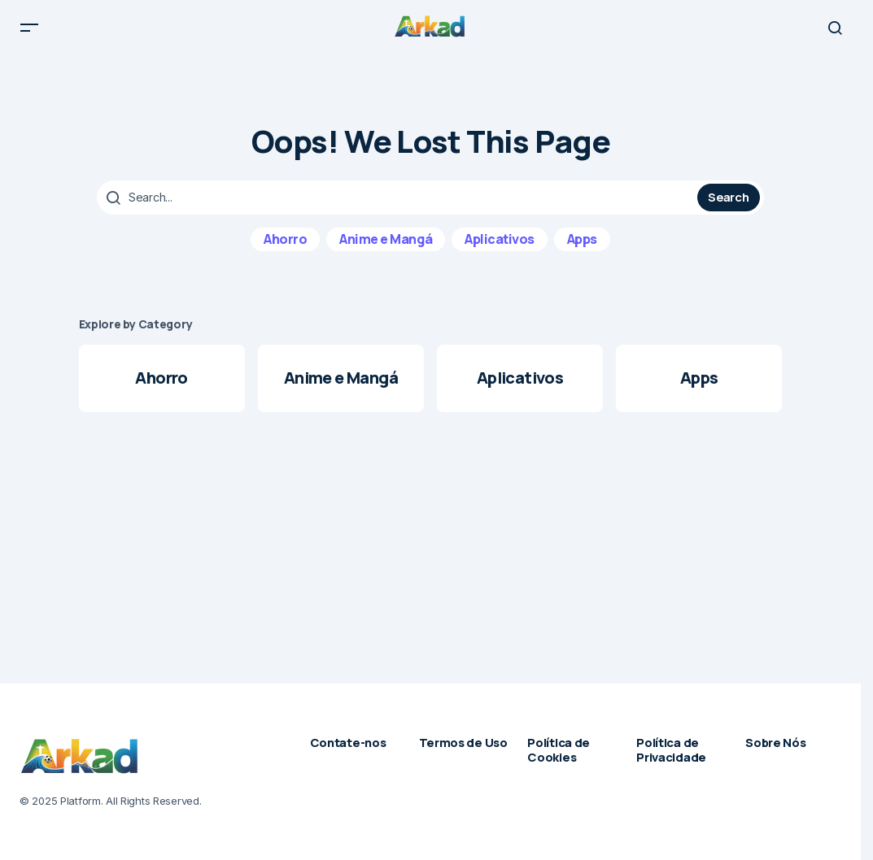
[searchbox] (399, 206)
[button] (29, 32)
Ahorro (285, 248)
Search (728, 206)
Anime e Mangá (385, 248)
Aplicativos (500, 248)
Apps (582, 248)
